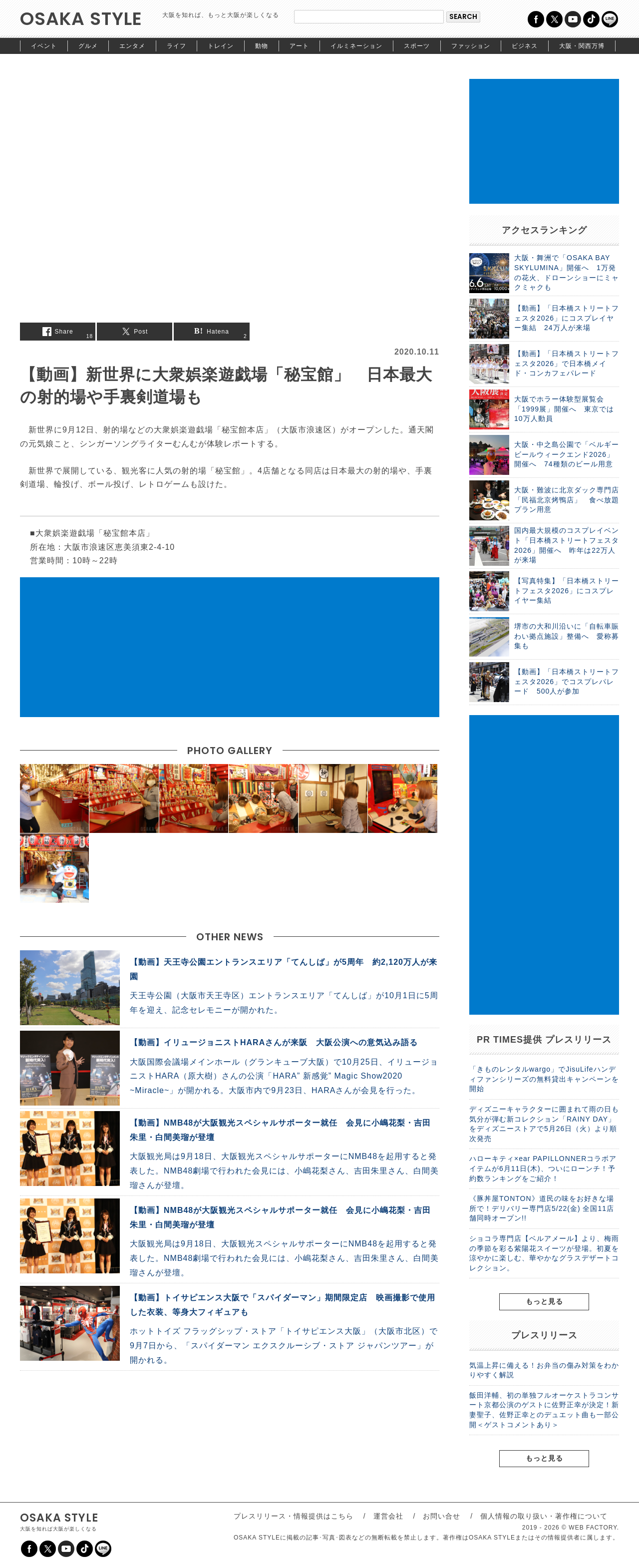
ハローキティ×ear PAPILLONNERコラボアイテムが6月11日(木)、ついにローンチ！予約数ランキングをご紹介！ (543, 1168)
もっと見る (544, 1301)
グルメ (88, 45)
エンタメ (132, 45)
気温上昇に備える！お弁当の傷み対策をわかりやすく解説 (544, 1370)
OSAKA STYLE (81, 18)
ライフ (176, 45)
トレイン (221, 45)
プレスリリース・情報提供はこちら (293, 1516)
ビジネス (525, 45)
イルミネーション (356, 45)
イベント (44, 45)
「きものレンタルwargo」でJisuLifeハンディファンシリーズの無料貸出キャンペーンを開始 (544, 1079)
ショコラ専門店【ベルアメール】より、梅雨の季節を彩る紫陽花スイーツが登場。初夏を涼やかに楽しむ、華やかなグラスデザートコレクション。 (544, 1253)
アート (299, 45)
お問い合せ (441, 1516)
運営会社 (388, 1516)
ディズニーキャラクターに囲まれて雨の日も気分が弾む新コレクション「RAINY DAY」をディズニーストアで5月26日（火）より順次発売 (544, 1124)
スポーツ (417, 45)
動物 (261, 45)
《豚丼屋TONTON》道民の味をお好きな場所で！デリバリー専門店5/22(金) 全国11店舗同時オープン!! (541, 1208)
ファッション (470, 45)
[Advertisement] (229, 647)
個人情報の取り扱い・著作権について (544, 1516)
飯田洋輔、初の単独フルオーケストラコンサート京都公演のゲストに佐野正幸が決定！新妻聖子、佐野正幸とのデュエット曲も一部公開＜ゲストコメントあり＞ (544, 1410)
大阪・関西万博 (582, 45)
